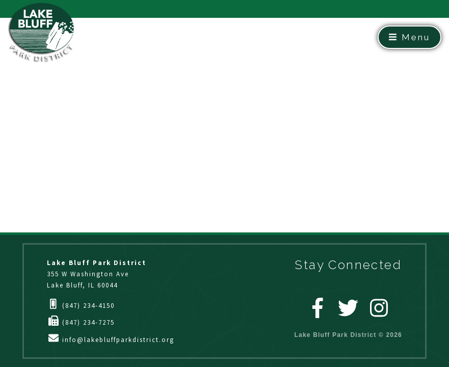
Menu (409, 37)
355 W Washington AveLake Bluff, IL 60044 (96, 274)
